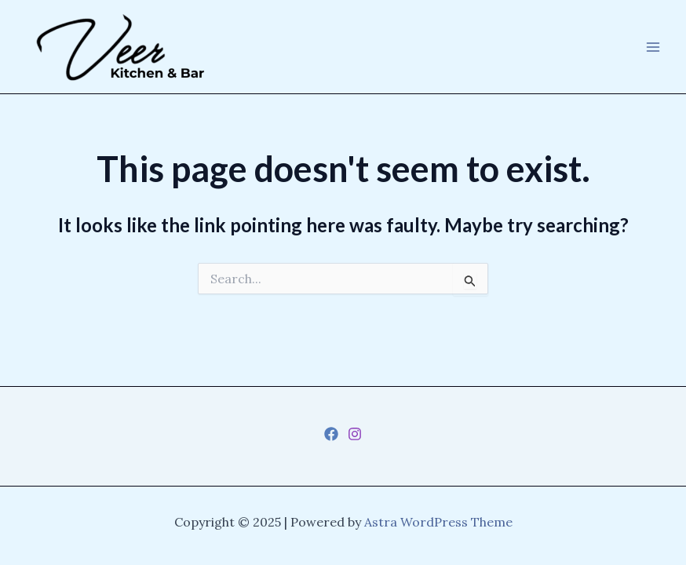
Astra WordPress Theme (438, 522)
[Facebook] (331, 434)
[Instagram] (355, 434)
